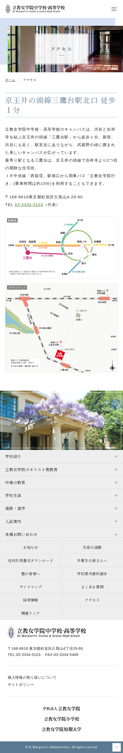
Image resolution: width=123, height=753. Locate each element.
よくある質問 (92, 586)
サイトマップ (31, 586)
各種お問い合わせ (21, 534)
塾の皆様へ (30, 573)
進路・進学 (15, 508)
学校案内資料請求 (92, 573)
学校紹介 (13, 456)
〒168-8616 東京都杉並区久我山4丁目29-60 (45, 648)
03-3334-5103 (29, 204)
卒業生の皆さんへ (92, 560)
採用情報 (30, 600)
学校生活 (13, 495)
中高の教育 (15, 482)
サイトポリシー (21, 685)
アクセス (92, 600)
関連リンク (30, 613)
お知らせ (30, 547)
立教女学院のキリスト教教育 (31, 469)
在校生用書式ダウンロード (30, 560)
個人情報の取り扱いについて (32, 677)
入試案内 (13, 521)
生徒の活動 (92, 547)
